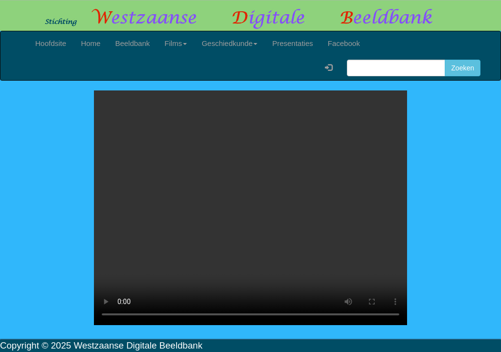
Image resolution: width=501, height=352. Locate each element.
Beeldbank (132, 43)
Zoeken (462, 68)
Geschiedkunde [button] (229, 43)
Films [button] (175, 43)
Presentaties (292, 43)
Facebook (344, 43)
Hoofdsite (50, 43)
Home (90, 43)
